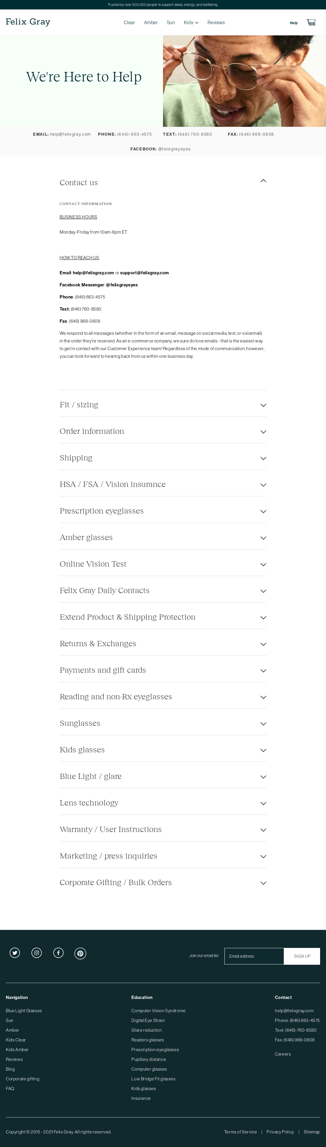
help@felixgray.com (294, 1010)
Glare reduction (146, 1030)
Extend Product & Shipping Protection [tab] (127, 616)
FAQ (10, 1088)
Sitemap (312, 1132)
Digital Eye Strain (148, 1020)
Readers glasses (147, 1040)
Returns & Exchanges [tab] (98, 643)
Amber (151, 22)
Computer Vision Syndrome (158, 1010)
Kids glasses (143, 1088)
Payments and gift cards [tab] (103, 669)
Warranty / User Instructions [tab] (111, 829)
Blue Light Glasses (24, 1010)
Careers (283, 1054)
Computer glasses (149, 1069)
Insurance (141, 1098)
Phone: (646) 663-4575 (297, 1020)
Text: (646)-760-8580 (296, 1030)
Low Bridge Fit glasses (153, 1079)
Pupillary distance (148, 1059)
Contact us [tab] (79, 182)
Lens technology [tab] (89, 802)
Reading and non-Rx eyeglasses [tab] (116, 696)
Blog (10, 1069)
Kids (188, 22)
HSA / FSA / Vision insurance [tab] (113, 484)
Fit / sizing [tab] (79, 404)
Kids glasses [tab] (82, 749)
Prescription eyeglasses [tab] (102, 510)
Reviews (216, 22)
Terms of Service (240, 1132)
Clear (129, 22)
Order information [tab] (92, 431)
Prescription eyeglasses (155, 1049)
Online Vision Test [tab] (93, 563)
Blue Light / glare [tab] (91, 776)
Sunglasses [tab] (80, 723)
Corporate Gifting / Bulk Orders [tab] (116, 882)
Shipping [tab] (76, 457)
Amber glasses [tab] (86, 537)
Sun (171, 22)
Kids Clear (16, 1040)
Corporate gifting (22, 1079)
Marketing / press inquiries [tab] (108, 855)
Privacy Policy (280, 1132)
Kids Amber (17, 1049)
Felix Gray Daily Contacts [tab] (105, 590)
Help (294, 23)
